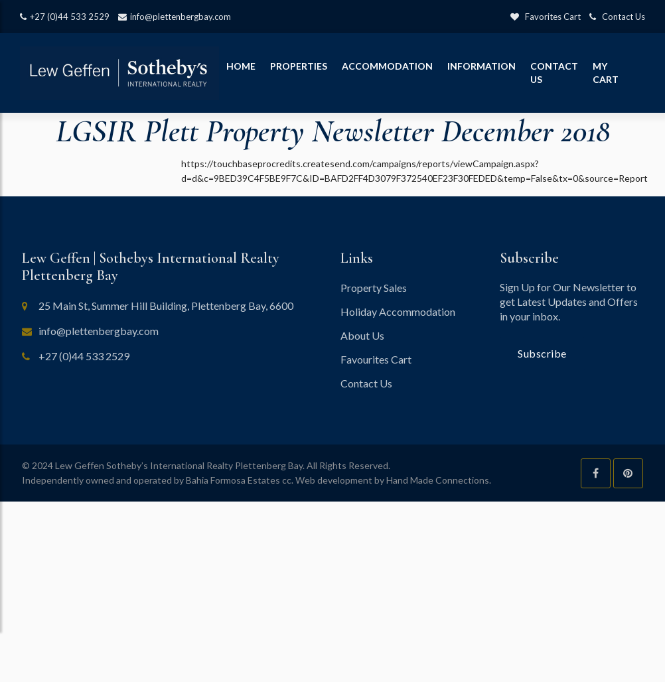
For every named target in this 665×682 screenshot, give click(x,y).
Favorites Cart (545, 16)
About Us (362, 335)
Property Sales (373, 287)
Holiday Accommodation (397, 311)
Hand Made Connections (437, 480)
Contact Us (617, 16)
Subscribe (542, 353)
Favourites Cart (375, 359)
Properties (298, 66)
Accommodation (387, 66)
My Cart (606, 72)
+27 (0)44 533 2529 (65, 16)
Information (481, 66)
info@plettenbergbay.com (174, 16)
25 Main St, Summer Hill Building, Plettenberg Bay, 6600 (165, 305)
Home (241, 66)
